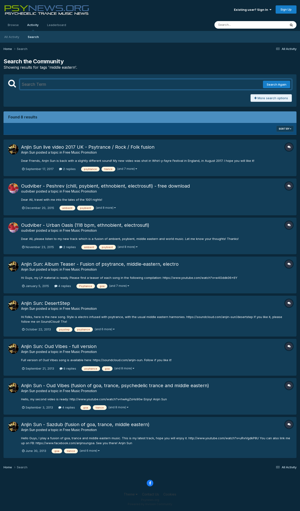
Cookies (169, 494)
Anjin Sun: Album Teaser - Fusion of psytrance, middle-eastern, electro (100, 264)
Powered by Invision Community (150, 504)
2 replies (67, 169)
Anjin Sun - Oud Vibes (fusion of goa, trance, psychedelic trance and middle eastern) (115, 385)
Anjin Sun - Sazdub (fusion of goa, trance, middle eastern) (85, 424)
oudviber (28, 191)
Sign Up (286, 9)
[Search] (237, 25)
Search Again (276, 84)
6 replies (68, 368)
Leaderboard (56, 25)
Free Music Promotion (80, 152)
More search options (271, 98)
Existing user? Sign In (252, 9)
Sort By (285, 128)
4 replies (62, 286)
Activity (33, 27)
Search (33, 37)
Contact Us (150, 494)
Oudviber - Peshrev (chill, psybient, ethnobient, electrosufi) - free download (105, 186)
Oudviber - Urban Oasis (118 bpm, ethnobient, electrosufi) (85, 225)
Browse (13, 25)
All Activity (11, 37)
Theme (131, 494)
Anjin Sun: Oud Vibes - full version (59, 346)
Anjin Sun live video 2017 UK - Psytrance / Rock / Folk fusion (87, 147)
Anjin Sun (28, 152)
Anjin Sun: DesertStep (45, 303)
